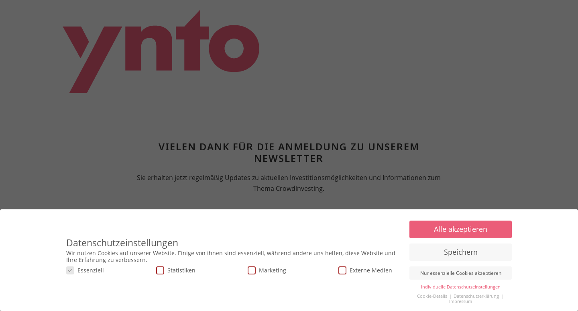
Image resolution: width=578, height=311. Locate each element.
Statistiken (175, 270)
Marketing (267, 270)
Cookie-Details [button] (432, 296)
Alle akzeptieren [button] (460, 229)
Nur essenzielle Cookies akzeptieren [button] (460, 273)
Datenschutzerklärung (477, 296)
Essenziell (85, 270)
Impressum (460, 301)
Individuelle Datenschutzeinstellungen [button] (461, 287)
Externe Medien (365, 270)
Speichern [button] (461, 252)
